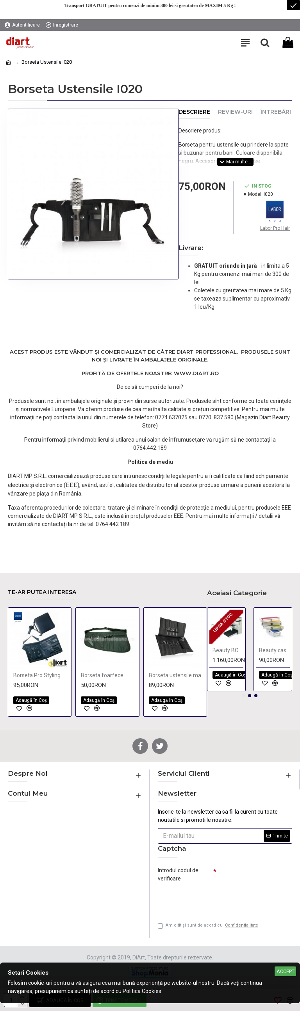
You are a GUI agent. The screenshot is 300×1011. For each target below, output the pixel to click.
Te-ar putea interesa (42, 592)
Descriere (194, 112)
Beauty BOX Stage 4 (227, 650)
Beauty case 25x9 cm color (274, 650)
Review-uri (235, 112)
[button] (243, 695)
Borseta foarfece (102, 675)
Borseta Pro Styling (37, 675)
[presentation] (212, 899)
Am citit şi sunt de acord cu (208, 925)
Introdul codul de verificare (178, 874)
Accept (286, 971)
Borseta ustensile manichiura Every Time (177, 675)
